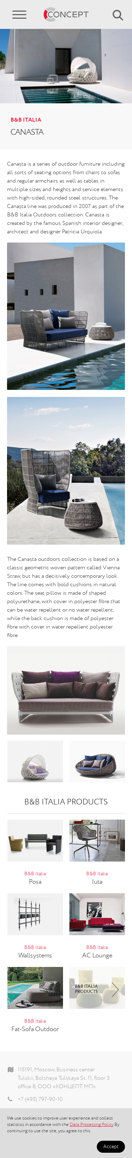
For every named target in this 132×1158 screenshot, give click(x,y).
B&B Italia (26, 120)
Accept (111, 1146)
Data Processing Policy (91, 1124)
